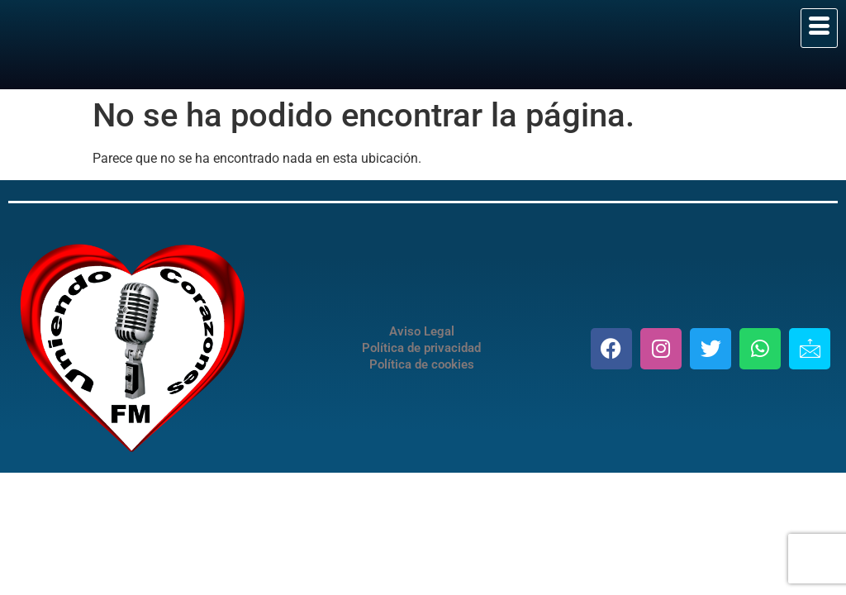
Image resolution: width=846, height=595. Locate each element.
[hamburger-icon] (819, 28)
